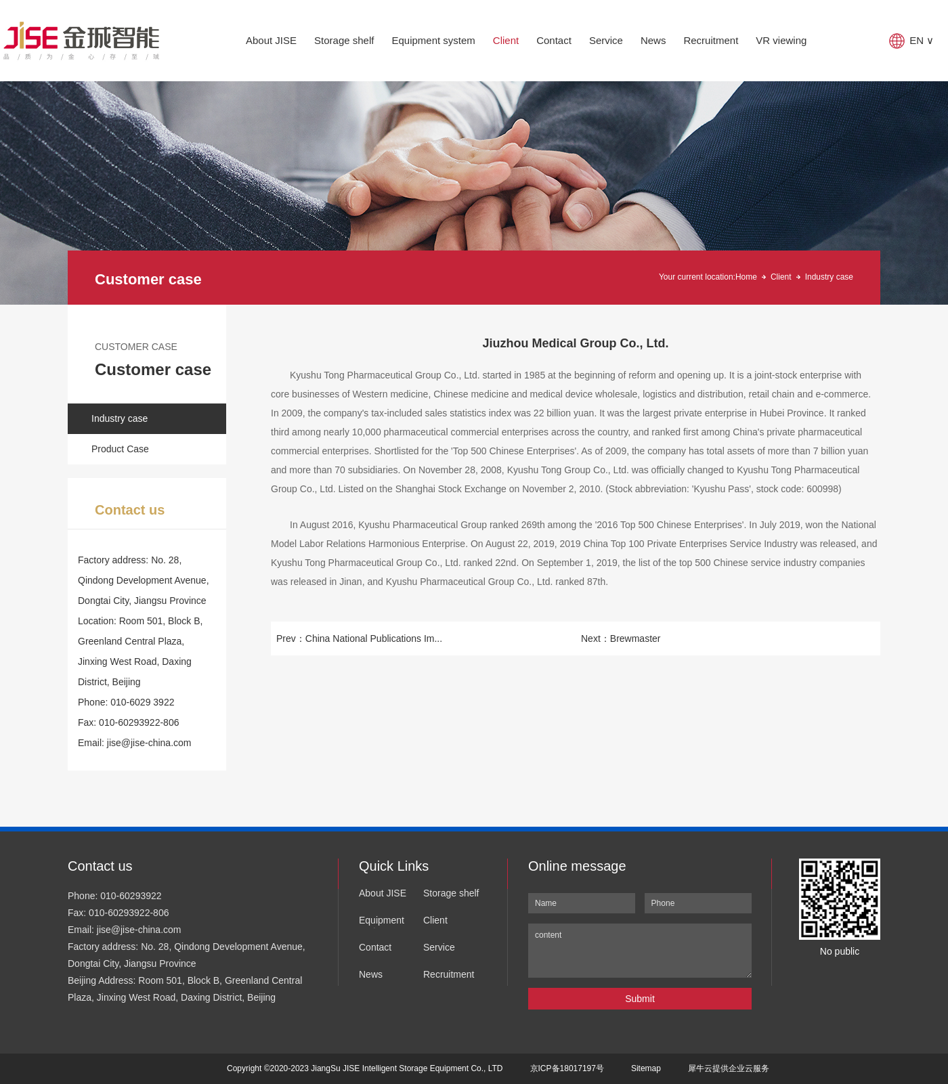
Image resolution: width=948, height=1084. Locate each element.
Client (506, 40)
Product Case (120, 448)
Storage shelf (344, 40)
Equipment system (433, 40)
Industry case (829, 277)
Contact (554, 40)
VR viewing (781, 40)
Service (606, 40)
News (653, 40)
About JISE (271, 40)
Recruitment (710, 40)
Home (746, 277)
